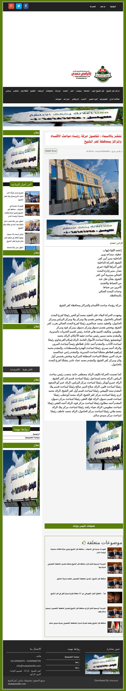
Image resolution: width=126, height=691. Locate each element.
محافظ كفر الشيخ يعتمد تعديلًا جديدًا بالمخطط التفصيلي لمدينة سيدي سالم (77, 623)
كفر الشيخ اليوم (98, 91)
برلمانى (8, 91)
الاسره (83, 99)
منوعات (58, 99)
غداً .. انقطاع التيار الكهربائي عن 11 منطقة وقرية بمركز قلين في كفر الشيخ (78, 593)
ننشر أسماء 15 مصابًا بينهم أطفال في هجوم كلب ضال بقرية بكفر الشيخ (13, 237)
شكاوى (16, 91)
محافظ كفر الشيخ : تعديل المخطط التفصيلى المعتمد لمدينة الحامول (81, 578)
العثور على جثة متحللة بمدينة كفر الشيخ (15, 249)
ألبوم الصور (93, 99)
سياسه (79, 91)
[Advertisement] (63, 38)
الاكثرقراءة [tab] (15, 369)
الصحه (65, 91)
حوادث (58, 91)
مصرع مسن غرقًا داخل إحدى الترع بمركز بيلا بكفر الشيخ (13, 196)
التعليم (33, 91)
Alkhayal (113, 680)
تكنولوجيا (103, 99)
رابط (77, 662)
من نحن (102, 7)
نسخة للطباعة (50, 151)
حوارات (66, 99)
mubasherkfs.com (17, 683)
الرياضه (41, 91)
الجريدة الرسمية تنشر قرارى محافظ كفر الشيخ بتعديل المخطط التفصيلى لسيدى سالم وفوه (75, 610)
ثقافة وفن (24, 91)
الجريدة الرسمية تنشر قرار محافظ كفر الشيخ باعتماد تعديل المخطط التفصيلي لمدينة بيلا (77, 566)
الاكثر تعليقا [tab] (27, 369)
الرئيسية (113, 7)
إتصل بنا (92, 7)
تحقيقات (49, 91)
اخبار (72, 91)
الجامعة (87, 91)
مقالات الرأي (115, 99)
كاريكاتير (75, 99)
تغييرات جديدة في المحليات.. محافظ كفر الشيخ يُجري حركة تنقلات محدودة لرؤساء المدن (78, 551)
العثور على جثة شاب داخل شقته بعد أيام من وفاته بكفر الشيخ (13, 224)
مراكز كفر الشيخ (113, 91)
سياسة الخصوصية (32, 437)
